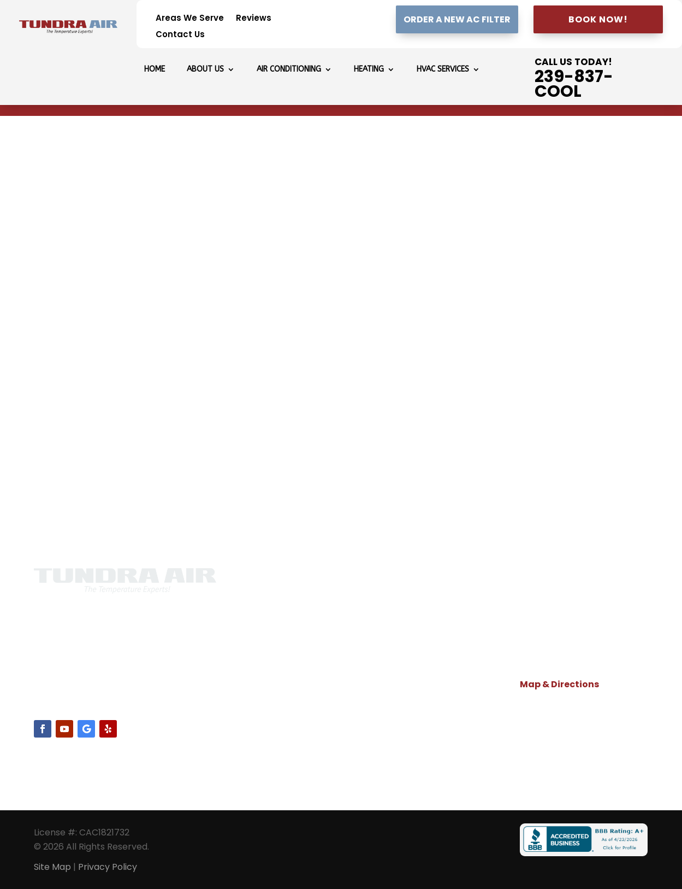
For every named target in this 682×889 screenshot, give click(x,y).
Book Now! (598, 19)
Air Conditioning (289, 70)
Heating (369, 70)
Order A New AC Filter (457, 19)
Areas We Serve (190, 19)
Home (154, 70)
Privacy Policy (107, 867)
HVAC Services (443, 70)
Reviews (253, 19)
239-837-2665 (84, 646)
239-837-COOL (574, 84)
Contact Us (180, 35)
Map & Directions (559, 684)
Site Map (52, 867)
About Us (205, 70)
